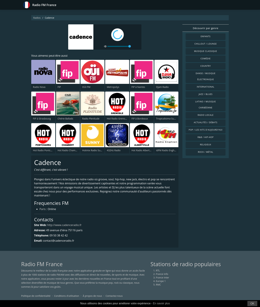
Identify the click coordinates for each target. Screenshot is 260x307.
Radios (37, 17)
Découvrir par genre (205, 28)
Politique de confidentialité (35, 296)
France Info (162, 274)
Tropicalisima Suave (167, 118)
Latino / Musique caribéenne (205, 104)
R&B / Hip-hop (206, 137)
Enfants (205, 36)
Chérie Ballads (65, 118)
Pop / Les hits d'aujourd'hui (205, 129)
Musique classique (205, 51)
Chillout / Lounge (205, 43)
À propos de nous (92, 296)
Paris (42, 209)
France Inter (162, 277)
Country (205, 66)
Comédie (206, 58)
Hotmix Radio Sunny (93, 150)
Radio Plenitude (90, 118)
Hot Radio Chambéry (69, 150)
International (205, 86)
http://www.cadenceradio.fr (64, 225)
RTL (158, 270)
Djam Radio (162, 87)
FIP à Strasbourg (42, 118)
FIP (59, 87)
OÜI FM (86, 87)
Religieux (205, 144)
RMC (158, 284)
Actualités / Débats (205, 122)
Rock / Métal (205, 152)
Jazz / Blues (206, 94)
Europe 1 (161, 281)
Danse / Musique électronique (205, 76)
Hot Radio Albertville (143, 150)
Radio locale (206, 115)
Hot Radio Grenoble (117, 118)
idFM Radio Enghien (167, 150)
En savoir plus (161, 303)
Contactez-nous (114, 296)
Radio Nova (39, 87)
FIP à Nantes (138, 87)
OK (252, 303)
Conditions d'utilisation (66, 296)
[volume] (119, 46)
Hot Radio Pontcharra (45, 150)
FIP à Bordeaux (140, 118)
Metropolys (113, 87)
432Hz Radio (113, 150)
